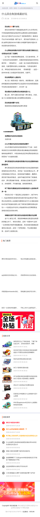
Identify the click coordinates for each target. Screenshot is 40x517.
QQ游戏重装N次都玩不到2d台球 (17, 466)
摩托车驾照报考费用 (13, 422)
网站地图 (21, 505)
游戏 (15, 8)
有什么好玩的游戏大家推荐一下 (16, 429)
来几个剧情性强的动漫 (20, 367)
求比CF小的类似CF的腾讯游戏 (23, 385)
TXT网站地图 (24, 508)
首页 (10, 8)
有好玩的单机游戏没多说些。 (23, 359)
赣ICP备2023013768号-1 (14, 511)
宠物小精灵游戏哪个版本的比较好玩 (18, 451)
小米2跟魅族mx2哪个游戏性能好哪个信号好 (20, 473)
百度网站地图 (29, 505)
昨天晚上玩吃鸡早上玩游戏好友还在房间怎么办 (21, 436)
